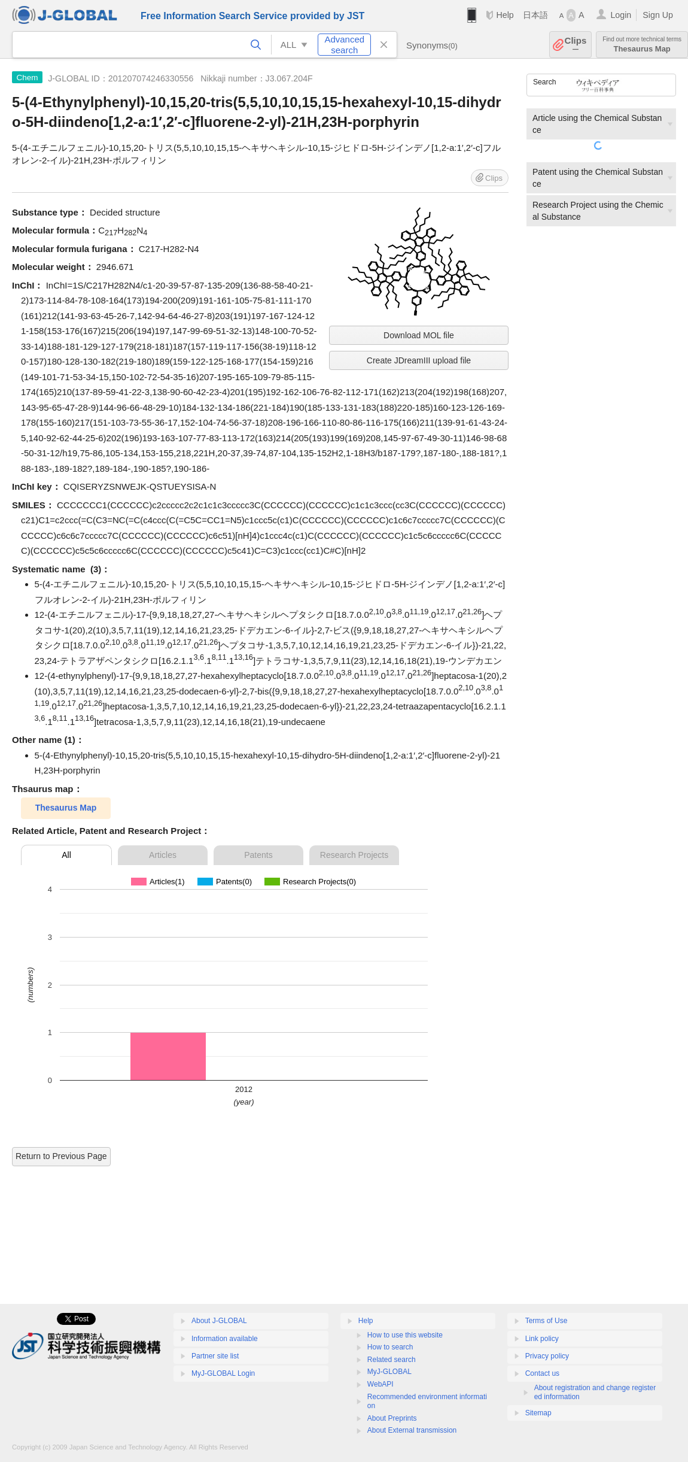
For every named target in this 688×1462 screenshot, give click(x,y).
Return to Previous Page (61, 1156)
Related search (391, 1359)
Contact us (542, 1373)
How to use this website (405, 1335)
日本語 (535, 15)
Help (504, 15)
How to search (390, 1347)
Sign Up (658, 15)
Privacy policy (547, 1356)
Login (620, 15)
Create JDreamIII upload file (419, 360)
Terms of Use (546, 1321)
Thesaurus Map (641, 44)
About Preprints (392, 1418)
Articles (162, 855)
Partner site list (215, 1356)
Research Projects (354, 855)
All (66, 855)
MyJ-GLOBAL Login (223, 1373)
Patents (258, 855)
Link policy (542, 1338)
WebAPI (380, 1384)
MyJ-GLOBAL (389, 1371)
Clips (576, 44)
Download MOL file (418, 335)
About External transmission (411, 1430)
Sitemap (538, 1413)
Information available (224, 1338)
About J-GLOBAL (219, 1321)
